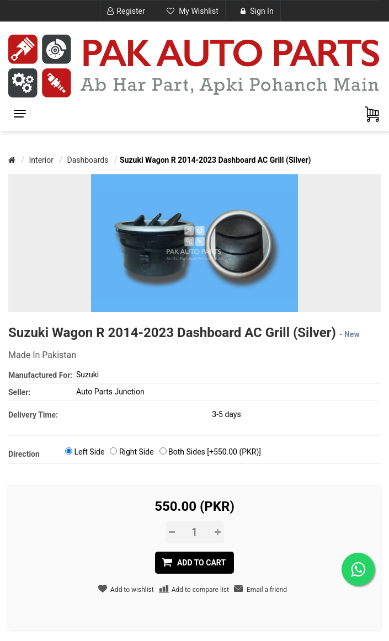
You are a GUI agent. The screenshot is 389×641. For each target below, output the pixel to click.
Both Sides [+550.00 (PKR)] (214, 451)
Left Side (89, 451)
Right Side (136, 451)
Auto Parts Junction (110, 391)
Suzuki (87, 374)
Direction (24, 454)
